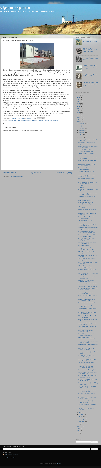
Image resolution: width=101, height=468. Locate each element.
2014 (78, 121)
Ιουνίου (81, 137)
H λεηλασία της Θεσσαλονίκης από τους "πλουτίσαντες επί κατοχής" (90, 84)
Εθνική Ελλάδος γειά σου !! (85, 200)
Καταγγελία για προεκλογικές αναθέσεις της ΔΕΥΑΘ (85, 331)
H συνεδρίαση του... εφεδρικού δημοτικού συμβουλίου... (86, 334)
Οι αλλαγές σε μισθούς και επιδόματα (87, 286)
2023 (78, 101)
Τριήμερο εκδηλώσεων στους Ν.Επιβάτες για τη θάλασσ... (86, 367)
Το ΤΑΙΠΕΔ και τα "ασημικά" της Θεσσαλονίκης (86, 221)
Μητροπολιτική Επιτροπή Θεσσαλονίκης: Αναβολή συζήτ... (87, 338)
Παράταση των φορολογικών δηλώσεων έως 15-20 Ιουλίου (86, 232)
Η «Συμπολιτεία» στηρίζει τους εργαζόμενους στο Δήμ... (86, 203)
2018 (78, 112)
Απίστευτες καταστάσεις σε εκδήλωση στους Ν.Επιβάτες (88, 289)
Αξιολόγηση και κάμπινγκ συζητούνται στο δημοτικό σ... (87, 206)
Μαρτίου (81, 416)
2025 (78, 97)
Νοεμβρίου (81, 126)
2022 (78, 103)
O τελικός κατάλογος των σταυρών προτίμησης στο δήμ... (87, 390)
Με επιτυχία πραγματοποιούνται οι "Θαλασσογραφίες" (87, 175)
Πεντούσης (55, 120)
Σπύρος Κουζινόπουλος (11, 454)
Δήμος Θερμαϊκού (36, 120)
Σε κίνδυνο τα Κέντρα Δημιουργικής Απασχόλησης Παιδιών (87, 327)
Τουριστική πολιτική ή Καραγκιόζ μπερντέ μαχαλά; (86, 277)
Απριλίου (81, 414)
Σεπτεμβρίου (82, 130)
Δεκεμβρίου (82, 123)
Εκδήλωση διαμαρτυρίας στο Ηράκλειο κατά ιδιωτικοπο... (88, 217)
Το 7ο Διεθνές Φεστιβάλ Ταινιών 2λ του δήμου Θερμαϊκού (88, 341)
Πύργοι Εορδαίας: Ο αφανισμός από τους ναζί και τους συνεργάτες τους (89, 50)
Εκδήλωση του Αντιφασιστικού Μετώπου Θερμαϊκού (86, 281)
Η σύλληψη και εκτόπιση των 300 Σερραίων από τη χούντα (89, 40)
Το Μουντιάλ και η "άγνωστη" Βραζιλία (88, 370)
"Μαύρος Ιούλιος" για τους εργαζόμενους (85, 305)
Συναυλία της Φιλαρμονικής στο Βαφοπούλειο (86, 172)
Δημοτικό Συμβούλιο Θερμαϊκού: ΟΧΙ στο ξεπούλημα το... (87, 183)
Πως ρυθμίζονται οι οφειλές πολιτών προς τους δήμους (87, 313)
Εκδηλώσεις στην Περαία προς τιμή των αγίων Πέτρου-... (87, 161)
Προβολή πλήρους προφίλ (9, 457)
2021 (78, 106)
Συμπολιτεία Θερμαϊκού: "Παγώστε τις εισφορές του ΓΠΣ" (88, 228)
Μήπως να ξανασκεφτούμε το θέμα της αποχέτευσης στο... (88, 372)
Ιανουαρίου (82, 421)
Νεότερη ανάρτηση (9, 173)
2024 (78, 99)
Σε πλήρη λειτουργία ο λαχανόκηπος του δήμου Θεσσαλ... (87, 193)
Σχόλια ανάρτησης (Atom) (16, 176)
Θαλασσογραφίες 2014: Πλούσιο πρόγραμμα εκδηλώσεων (86, 239)
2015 (78, 119)
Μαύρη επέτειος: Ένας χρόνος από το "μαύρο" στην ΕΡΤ (88, 345)
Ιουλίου (81, 134)
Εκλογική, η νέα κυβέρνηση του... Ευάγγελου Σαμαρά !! (86, 349)
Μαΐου (80, 412)
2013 (78, 424)
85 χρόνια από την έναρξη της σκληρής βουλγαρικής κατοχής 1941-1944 (90, 67)
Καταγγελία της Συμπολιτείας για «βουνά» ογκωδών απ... (86, 143)
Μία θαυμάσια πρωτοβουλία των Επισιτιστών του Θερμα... (86, 266)
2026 (78, 95)
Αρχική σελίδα (36, 173)
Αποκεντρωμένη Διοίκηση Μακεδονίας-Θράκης (19, 120)
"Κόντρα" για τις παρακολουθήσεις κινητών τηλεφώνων (87, 224)
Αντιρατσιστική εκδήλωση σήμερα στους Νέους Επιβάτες (86, 165)
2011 (78, 428)
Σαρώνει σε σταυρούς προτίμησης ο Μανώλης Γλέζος (87, 401)
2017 (78, 115)
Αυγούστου (82, 132)
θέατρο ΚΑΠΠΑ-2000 (46, 120)
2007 (78, 433)
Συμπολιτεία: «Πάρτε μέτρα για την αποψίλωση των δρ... (87, 168)
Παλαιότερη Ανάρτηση (64, 173)
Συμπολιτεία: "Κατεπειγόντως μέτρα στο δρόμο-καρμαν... (87, 242)
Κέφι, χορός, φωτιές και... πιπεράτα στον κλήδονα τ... (87, 210)
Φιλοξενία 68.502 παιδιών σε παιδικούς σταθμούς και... (85, 150)
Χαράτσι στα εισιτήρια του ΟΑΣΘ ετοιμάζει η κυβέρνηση (86, 235)
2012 (78, 426)
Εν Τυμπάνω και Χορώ (84, 245)
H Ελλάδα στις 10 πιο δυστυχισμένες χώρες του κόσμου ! (87, 376)
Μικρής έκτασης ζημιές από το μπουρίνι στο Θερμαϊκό (86, 252)
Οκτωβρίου (82, 128)
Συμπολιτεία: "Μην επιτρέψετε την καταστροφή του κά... (86, 197)
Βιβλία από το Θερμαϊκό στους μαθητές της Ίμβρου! (86, 179)
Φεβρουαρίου (82, 419)
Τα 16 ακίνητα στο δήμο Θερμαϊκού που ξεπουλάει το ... (87, 259)
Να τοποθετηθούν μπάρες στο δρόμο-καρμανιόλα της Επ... (88, 323)
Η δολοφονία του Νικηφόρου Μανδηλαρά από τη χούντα (89, 74)
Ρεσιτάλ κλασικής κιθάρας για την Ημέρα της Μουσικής (86, 300)
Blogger (59, 463)
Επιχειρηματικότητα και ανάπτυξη (86, 302)
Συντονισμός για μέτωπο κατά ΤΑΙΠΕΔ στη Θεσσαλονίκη (88, 147)
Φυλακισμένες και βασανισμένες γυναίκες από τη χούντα (90, 58)
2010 (78, 430)
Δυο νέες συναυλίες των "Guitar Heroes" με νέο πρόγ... (86, 356)
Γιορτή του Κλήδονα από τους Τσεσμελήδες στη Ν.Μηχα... (86, 248)
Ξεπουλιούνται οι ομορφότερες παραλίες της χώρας (86, 363)
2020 (78, 108)
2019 (78, 110)
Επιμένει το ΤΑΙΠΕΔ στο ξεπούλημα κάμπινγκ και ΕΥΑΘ (87, 398)
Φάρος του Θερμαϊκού (15, 8)
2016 (78, 117)
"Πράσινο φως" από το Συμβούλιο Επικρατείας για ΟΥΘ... (87, 292)
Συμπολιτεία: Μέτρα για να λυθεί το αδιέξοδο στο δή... (87, 387)
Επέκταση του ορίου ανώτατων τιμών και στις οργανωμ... (87, 380)
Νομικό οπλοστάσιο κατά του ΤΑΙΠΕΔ (87, 284)
